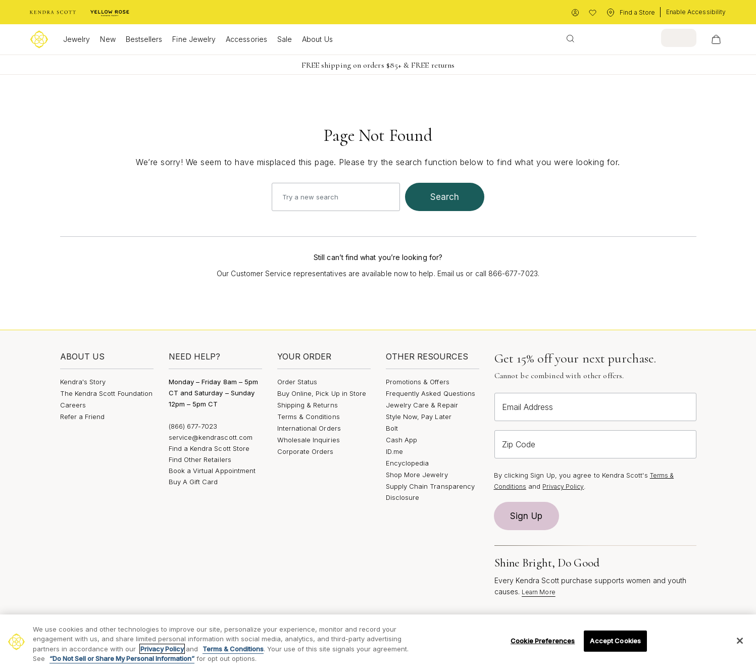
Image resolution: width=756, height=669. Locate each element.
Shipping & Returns (307, 405)
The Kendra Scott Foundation (106, 393)
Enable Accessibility (696, 12)
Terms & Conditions (308, 417)
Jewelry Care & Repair (422, 405)
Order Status (297, 382)
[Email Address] (595, 407)
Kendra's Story (83, 382)
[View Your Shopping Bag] (716, 39)
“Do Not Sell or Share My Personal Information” (121, 658)
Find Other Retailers (200, 459)
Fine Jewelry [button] (194, 39)
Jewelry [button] (76, 39)
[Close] (740, 641)
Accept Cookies (615, 641)
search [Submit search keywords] (445, 197)
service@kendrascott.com (211, 437)
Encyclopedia (407, 463)
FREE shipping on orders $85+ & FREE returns (378, 65)
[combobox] (628, 38)
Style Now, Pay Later (418, 417)
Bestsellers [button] (144, 39)
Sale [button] (284, 39)
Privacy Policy (563, 486)
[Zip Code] (595, 444)
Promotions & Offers (417, 382)
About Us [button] (317, 39)
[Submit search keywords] (570, 37)
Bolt (392, 428)
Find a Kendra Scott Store (209, 448)
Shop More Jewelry (417, 475)
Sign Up (526, 516)
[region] (378, 641)
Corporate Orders (305, 451)
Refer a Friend (82, 417)
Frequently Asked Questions (431, 393)
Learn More (539, 592)
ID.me (394, 451)
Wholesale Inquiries (308, 440)
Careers (73, 405)
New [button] (107, 39)
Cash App (402, 440)
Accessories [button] (246, 39)
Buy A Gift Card (193, 482)
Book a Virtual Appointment (212, 471)
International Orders (309, 428)
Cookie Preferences (543, 641)
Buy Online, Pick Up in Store (322, 393)
